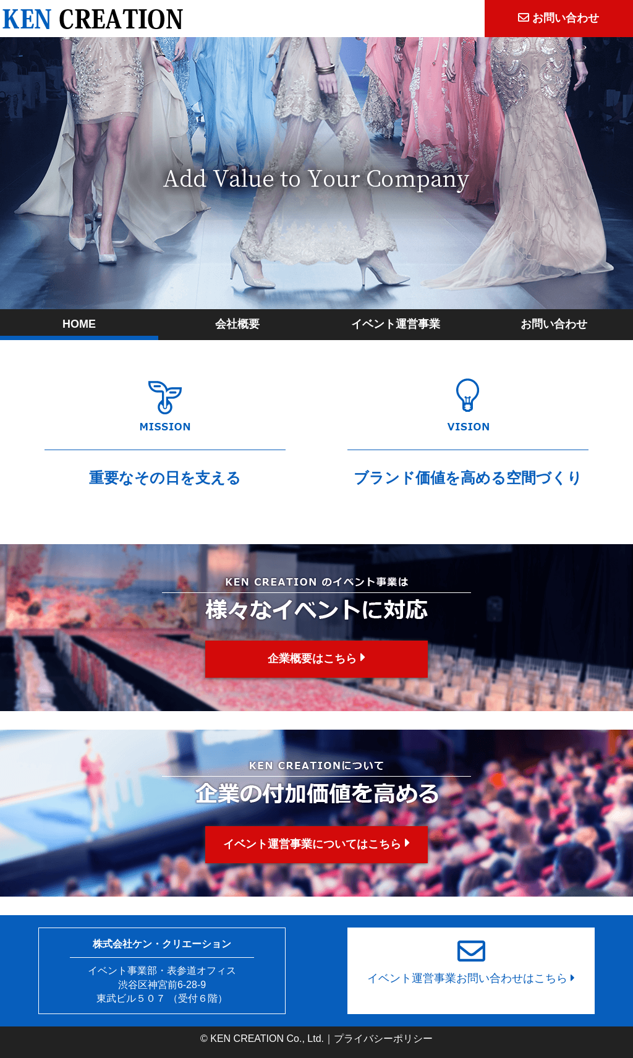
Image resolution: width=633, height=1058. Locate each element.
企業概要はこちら (316, 658)
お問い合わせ (553, 324)
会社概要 (237, 324)
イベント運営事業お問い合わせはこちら (471, 956)
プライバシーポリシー (383, 1038)
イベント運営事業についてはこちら (316, 843)
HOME (79, 324)
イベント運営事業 (395, 324)
